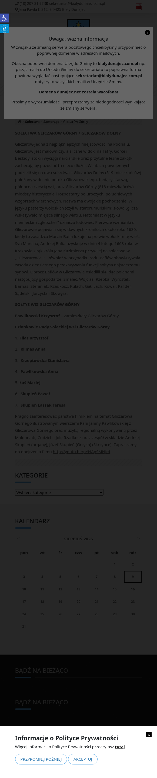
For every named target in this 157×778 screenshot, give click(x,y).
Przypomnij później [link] (41, 759)
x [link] (149, 734)
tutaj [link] (120, 746)
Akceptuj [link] (83, 759)
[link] (4, 18)
